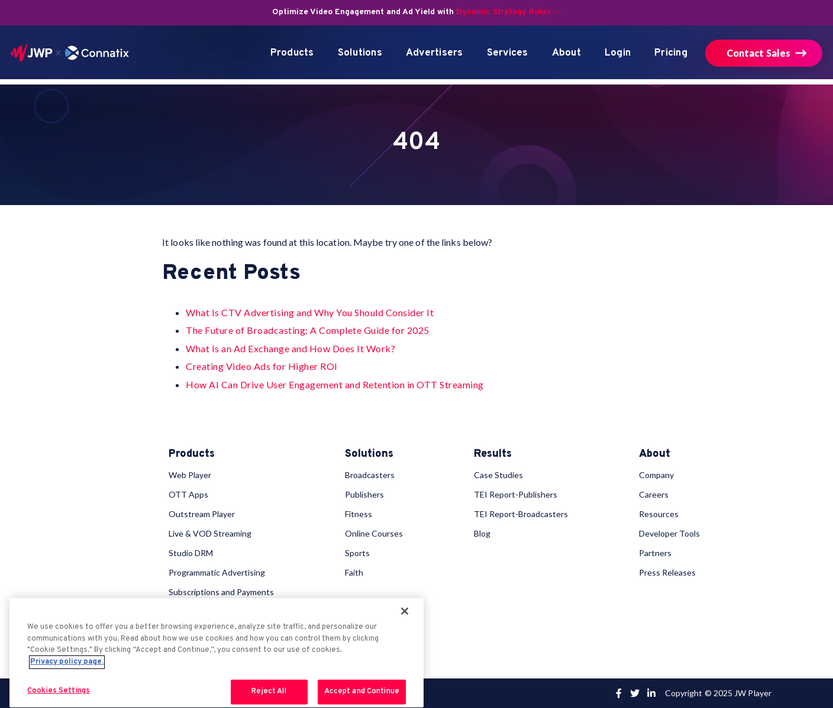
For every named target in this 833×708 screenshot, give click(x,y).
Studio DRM (191, 553)
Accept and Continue (361, 691)
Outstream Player (202, 514)
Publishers (364, 494)
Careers (654, 494)
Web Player (190, 475)
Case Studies (498, 475)
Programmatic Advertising (217, 572)
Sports (357, 553)
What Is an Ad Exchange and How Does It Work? (290, 348)
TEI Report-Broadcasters (521, 514)
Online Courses (374, 533)
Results (493, 454)
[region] (216, 652)
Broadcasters (370, 475)
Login (618, 53)
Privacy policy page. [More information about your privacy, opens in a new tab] (67, 662)
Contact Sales (758, 53)
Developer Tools (669, 533)
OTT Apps (188, 494)
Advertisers (434, 53)
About (566, 53)
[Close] (405, 611)
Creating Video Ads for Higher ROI (262, 366)
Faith (354, 572)
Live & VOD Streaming (210, 533)
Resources (659, 514)
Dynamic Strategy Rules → (508, 12)
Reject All (268, 691)
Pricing (670, 53)
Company (656, 475)
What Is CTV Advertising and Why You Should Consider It (310, 312)
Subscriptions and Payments (221, 592)
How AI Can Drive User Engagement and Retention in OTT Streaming (335, 384)
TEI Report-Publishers (515, 494)
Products (292, 53)
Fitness (358, 514)
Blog (482, 533)
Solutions (360, 53)
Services (507, 53)
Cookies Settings (58, 691)
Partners (655, 553)
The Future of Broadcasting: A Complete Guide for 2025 (308, 330)
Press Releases (667, 572)
